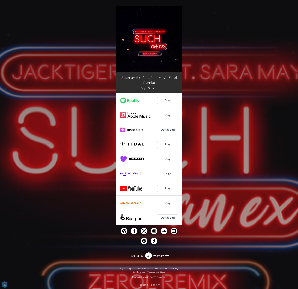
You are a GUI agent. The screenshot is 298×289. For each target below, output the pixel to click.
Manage (137, 276)
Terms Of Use (156, 272)
